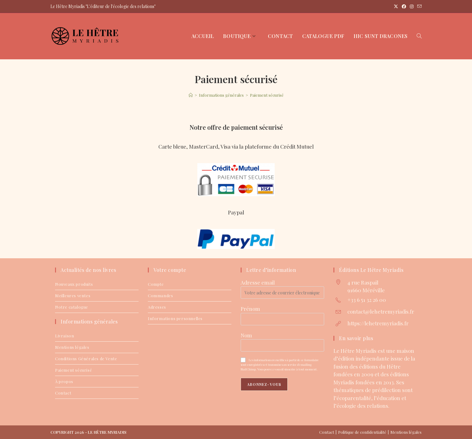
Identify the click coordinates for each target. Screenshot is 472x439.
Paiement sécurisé (267, 95)
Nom (246, 335)
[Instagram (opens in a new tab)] (411, 6)
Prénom (250, 308)
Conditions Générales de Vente (86, 358)
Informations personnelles (175, 318)
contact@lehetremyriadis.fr (380, 311)
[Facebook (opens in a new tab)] (404, 6)
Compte (156, 284)
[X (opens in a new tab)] (396, 6)
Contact (63, 392)
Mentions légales (72, 347)
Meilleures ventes (72, 295)
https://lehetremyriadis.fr (378, 323)
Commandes (160, 295)
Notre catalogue (71, 307)
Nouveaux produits (74, 284)
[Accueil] (191, 95)
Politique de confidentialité (362, 432)
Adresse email (258, 282)
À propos (64, 381)
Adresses (157, 307)
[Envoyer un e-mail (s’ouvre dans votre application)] (418, 6)
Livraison (64, 335)
